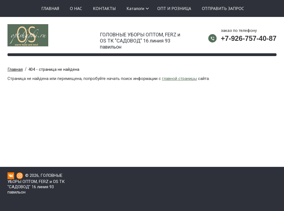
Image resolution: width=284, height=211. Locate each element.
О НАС (76, 8)
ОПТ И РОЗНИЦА (174, 8)
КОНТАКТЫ (104, 8)
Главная (15, 69)
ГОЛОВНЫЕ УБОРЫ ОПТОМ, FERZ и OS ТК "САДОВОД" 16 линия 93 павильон (140, 39)
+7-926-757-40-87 (249, 38)
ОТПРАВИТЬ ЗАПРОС (223, 8)
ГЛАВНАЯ (50, 8)
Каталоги (135, 8)
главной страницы (179, 78)
